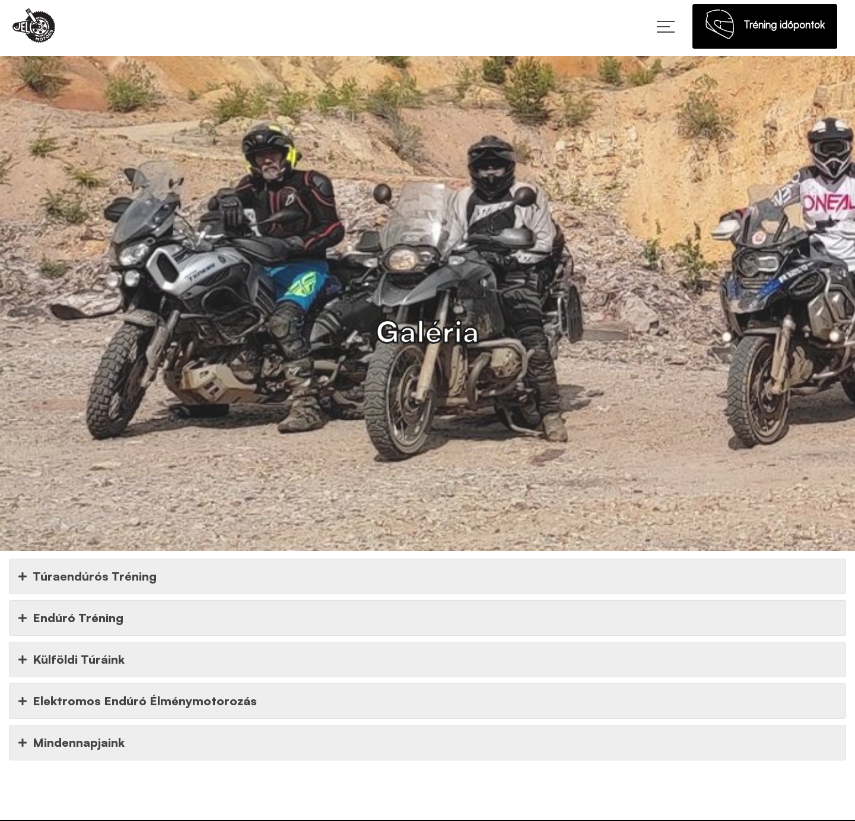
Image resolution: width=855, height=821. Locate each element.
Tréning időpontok (765, 28)
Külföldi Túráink (71, 659)
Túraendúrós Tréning (87, 576)
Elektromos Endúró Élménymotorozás (137, 701)
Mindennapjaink (71, 742)
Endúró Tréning (70, 618)
